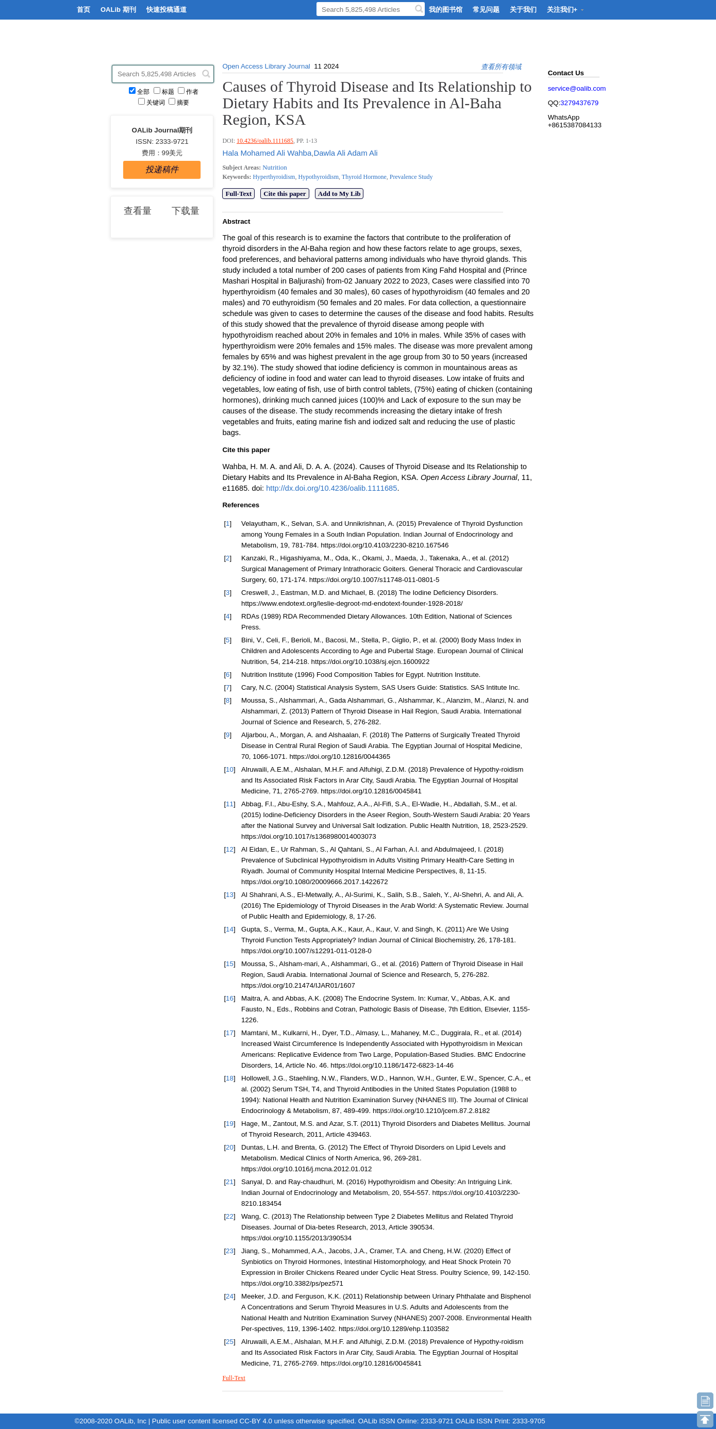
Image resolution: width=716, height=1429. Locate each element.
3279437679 (579, 103)
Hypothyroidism (317, 176)
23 (230, 1251)
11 (230, 804)
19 (230, 1123)
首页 (83, 9)
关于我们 (523, 9)
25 (230, 1341)
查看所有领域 (501, 67)
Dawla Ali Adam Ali (345, 152)
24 (230, 1296)
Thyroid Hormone (363, 176)
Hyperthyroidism (274, 176)
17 (230, 1033)
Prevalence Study (410, 176)
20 (230, 1147)
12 (230, 849)
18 (230, 1078)
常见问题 (486, 9)
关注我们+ (566, 9)
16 (230, 998)
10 (230, 769)
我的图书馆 (445, 9)
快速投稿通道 (166, 9)
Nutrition (274, 167)
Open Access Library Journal (266, 66)
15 (230, 964)
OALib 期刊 (118, 9)
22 (230, 1216)
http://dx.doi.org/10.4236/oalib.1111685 (331, 488)
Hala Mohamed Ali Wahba (266, 152)
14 (230, 929)
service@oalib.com (577, 88)
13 (230, 895)
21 (230, 1182)
